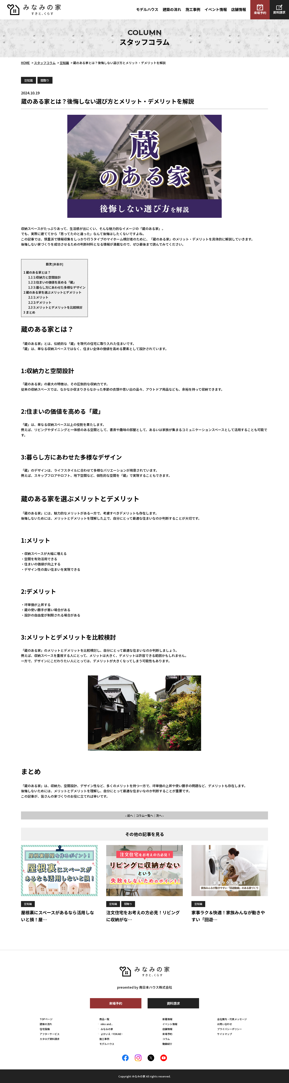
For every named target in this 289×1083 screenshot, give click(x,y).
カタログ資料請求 (49, 1039)
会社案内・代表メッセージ (232, 1019)
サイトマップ (224, 1034)
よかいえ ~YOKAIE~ (112, 1034)
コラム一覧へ (144, 815)
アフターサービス (49, 1034)
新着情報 (167, 1019)
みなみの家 (107, 1029)
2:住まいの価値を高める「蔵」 (52, 282)
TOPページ (46, 1019)
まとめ (29, 312)
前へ (130, 815)
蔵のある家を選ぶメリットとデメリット (52, 292)
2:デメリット (39, 302)
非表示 (58, 264)
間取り (45, 80)
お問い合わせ (224, 1024)
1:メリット (38, 297)
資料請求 (279, 10)
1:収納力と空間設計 (44, 277)
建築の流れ (172, 9)
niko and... (107, 1024)
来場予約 (260, 9)
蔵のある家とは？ (37, 272)
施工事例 (192, 9)
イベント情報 (216, 9)
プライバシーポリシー (229, 1029)
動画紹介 (167, 1043)
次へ (159, 815)
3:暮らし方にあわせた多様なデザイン (56, 287)
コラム (166, 1039)
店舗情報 (238, 9)
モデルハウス (147, 9)
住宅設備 (45, 1029)
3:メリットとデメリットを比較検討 (55, 307)
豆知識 (28, 80)
